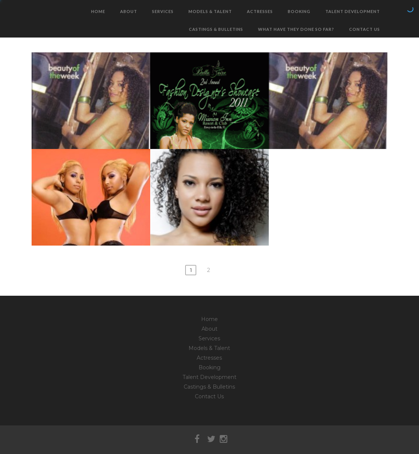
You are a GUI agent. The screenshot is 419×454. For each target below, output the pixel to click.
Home (98, 11)
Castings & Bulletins (216, 29)
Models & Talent (210, 11)
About (128, 11)
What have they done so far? (296, 29)
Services (163, 11)
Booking (299, 11)
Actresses (260, 11)
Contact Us (364, 29)
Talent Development (352, 11)
